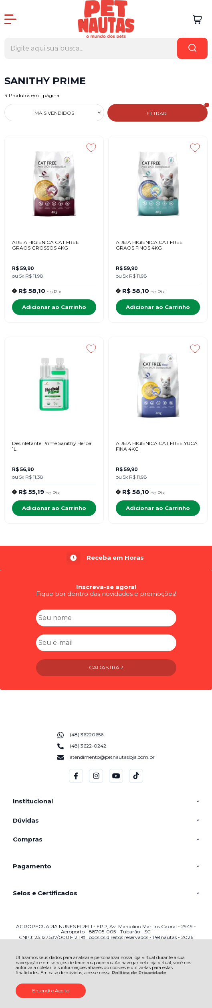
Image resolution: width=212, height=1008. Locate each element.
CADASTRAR (106, 667)
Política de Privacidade (139, 972)
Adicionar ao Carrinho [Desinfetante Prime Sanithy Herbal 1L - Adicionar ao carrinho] (54, 508)
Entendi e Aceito (50, 991)
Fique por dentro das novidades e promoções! (106, 593)
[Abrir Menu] (10, 19)
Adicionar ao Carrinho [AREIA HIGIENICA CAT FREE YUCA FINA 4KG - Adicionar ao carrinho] (158, 508)
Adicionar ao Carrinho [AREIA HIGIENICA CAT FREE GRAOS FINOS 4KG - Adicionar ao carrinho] (158, 307)
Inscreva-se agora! (106, 587)
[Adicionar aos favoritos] (91, 147)
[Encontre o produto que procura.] (192, 48)
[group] (106, 558)
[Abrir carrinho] (197, 19)
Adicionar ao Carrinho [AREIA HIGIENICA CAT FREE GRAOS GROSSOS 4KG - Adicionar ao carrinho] (54, 307)
